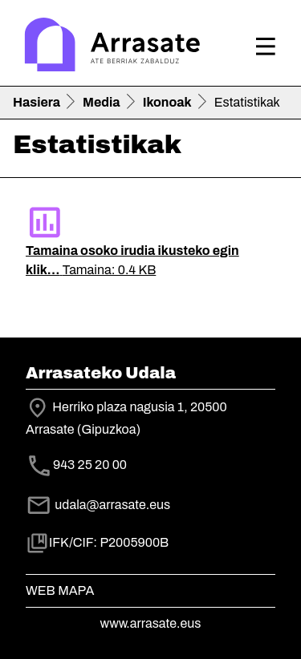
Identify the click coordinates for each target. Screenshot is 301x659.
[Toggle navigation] (265, 46)
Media (101, 102)
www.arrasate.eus (150, 623)
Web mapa (60, 590)
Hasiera (36, 102)
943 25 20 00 (90, 465)
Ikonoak (167, 102)
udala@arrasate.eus (98, 504)
